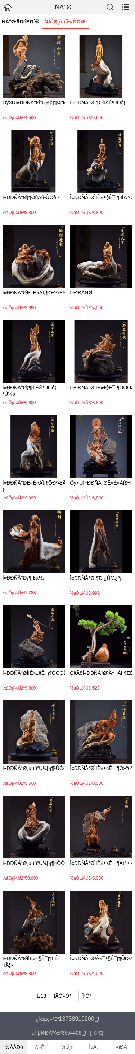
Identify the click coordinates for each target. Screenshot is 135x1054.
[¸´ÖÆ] (96, 1033)
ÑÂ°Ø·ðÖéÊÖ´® (20, 22)
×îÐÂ (121, 1047)
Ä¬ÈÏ (40, 1047)
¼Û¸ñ (67, 1047)
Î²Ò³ (86, 996)
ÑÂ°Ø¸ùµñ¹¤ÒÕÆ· (65, 22)
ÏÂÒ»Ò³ (62, 996)
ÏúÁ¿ (94, 1047)
